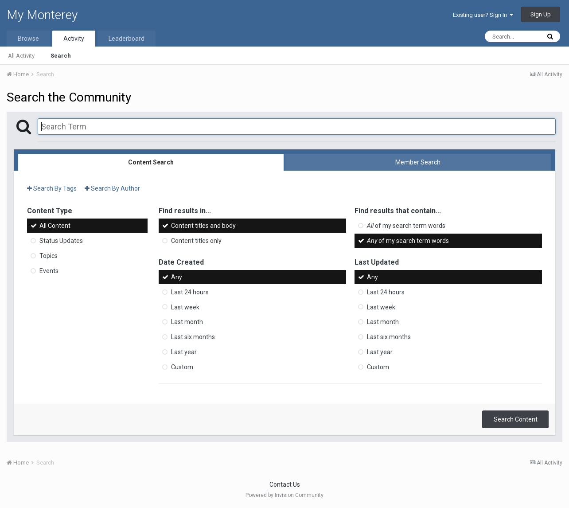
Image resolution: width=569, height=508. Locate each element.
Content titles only (196, 240)
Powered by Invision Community (284, 495)
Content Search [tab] (151, 162)
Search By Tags (52, 188)
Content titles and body (203, 225)
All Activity (21, 55)
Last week (185, 306)
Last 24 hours (190, 292)
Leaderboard (126, 38)
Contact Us (284, 484)
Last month (187, 321)
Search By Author (112, 188)
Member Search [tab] (417, 162)
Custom (182, 367)
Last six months (193, 336)
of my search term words (406, 225)
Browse (28, 38)
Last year (184, 352)
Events (48, 270)
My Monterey (42, 15)
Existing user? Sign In (483, 15)
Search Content (516, 419)
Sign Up (540, 14)
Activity (73, 38)
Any (176, 277)
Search (61, 55)
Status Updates (61, 240)
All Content (54, 225)
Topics (48, 255)
